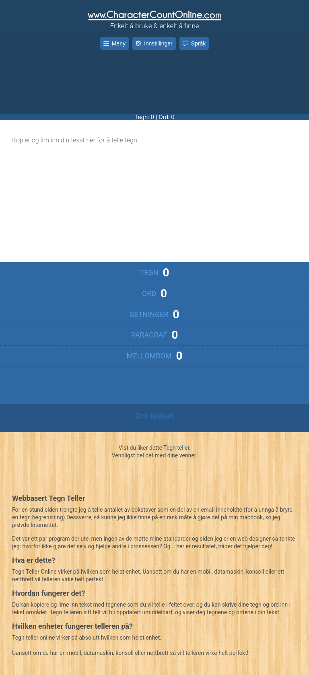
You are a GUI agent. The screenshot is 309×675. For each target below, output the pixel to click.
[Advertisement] (154, 76)
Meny (114, 43)
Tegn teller (176, 448)
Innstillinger (154, 43)
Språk (194, 43)
